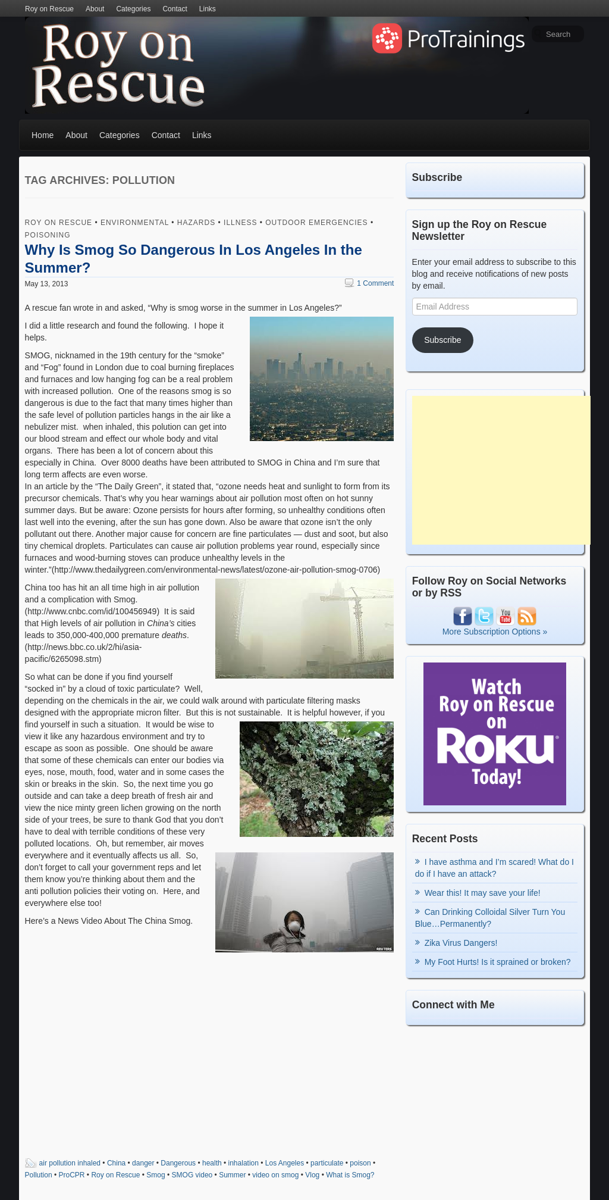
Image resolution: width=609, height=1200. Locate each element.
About (95, 9)
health (212, 1163)
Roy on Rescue (49, 9)
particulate (326, 1163)
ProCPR (72, 1175)
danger (143, 1163)
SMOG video (192, 1175)
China (116, 1163)
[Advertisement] (501, 470)
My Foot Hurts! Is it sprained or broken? (498, 962)
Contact (174, 9)
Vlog (312, 1175)
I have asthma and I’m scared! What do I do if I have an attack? (494, 868)
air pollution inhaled (70, 1163)
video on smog (275, 1175)
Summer (232, 1175)
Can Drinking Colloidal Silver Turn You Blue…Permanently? (490, 918)
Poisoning (48, 235)
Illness (240, 222)
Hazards (196, 222)
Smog (155, 1175)
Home (43, 135)
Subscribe (442, 340)
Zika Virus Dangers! (461, 943)
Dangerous (178, 1163)
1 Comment (369, 283)
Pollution (38, 1175)
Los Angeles (284, 1163)
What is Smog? (350, 1175)
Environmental (135, 222)
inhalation (243, 1163)
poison (360, 1163)
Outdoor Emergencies (316, 222)
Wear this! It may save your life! (483, 893)
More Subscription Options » (495, 631)
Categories (133, 9)
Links (207, 9)
